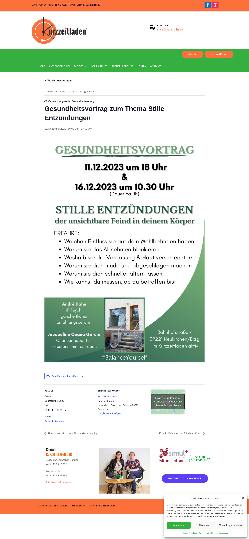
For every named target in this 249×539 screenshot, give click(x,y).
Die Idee (78, 66)
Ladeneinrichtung (122, 66)
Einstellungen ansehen (230, 525)
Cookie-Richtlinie (189, 533)
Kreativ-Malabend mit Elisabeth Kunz (180, 433)
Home (42, 66)
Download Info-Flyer (185, 478)
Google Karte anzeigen (109, 413)
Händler (192, 54)
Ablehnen (204, 525)
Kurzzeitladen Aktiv (107, 396)
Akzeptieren (178, 525)
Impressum (224, 533)
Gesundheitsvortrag (54, 421)
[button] (242, 498)
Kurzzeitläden (219, 54)
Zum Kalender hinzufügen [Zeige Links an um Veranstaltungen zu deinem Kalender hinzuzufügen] (65, 376)
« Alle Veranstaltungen (58, 80)
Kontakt (155, 66)
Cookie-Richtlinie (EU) (101, 505)
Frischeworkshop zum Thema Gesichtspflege (73, 433)
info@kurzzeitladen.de (170, 29)
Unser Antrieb (98, 66)
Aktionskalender (60, 66)
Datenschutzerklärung (208, 533)
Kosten (141, 66)
